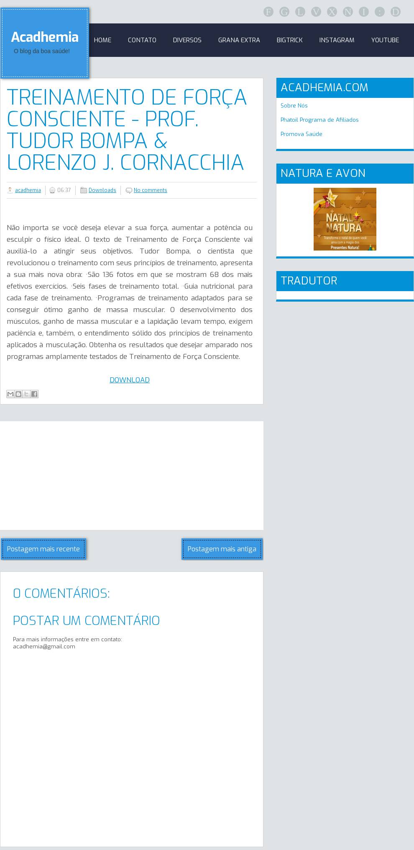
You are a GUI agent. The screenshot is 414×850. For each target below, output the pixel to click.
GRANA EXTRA (239, 40)
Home (102, 40)
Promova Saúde (301, 134)
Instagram (337, 40)
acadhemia (28, 190)
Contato (142, 40)
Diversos (187, 40)
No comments (150, 190)
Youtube (385, 40)
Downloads (102, 190)
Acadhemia (45, 37)
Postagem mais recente (43, 549)
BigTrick (290, 40)
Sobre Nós (294, 105)
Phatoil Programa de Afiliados (320, 119)
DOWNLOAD (130, 380)
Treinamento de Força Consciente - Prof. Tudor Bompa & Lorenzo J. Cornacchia (127, 130)
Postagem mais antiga (222, 549)
